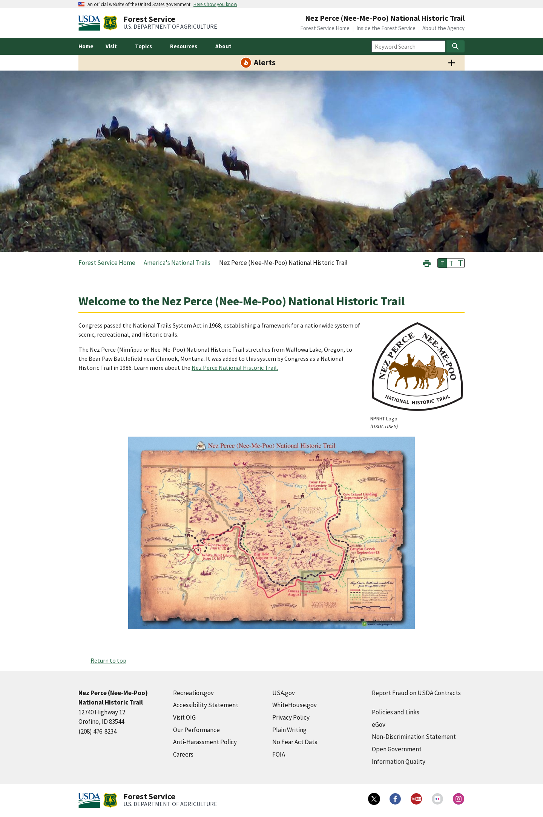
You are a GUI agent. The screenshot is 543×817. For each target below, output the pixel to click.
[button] (426, 262)
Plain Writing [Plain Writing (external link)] (289, 730)
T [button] (442, 263)
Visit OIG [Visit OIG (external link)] (184, 717)
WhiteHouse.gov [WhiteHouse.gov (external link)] (294, 705)
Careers (183, 754)
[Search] (455, 46)
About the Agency (443, 28)
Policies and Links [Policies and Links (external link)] (395, 712)
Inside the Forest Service (386, 28)
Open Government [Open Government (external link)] (397, 749)
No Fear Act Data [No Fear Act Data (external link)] (295, 742)
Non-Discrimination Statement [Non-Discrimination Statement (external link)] (414, 736)
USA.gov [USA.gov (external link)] (283, 693)
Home (86, 46)
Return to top (108, 660)
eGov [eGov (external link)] (378, 724)
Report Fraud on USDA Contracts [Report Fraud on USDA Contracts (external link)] (416, 693)
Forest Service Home (325, 28)
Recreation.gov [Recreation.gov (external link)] (193, 693)
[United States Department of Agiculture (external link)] (90, 23)
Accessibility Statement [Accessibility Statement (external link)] (205, 705)
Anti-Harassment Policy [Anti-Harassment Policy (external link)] (205, 742)
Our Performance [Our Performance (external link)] (196, 730)
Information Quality (398, 761)
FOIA (278, 754)
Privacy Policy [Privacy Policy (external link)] (291, 717)
